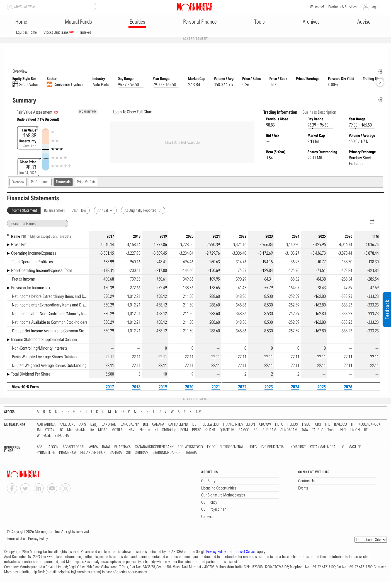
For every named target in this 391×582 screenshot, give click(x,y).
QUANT (210, 430)
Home (21, 21)
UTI (366, 430)
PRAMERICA (67, 453)
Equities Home (26, 32)
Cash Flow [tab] (79, 210)
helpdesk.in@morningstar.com (78, 572)
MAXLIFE (354, 447)
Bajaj (93, 425)
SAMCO (244, 430)
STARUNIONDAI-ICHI (167, 453)
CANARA (158, 425)
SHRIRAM (269, 430)
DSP (195, 425)
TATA (305, 430)
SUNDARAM (288, 430)
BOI (145, 425)
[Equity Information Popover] (380, 51)
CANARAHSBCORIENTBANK (154, 447)
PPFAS (196, 430)
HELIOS (292, 425)
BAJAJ (106, 447)
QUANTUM (227, 430)
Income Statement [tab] (24, 210)
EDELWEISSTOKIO (190, 447)
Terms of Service (244, 551)
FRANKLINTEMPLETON (239, 425)
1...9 (198, 412)
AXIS (82, 425)
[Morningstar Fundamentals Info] (381, 72)
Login (374, 6)
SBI (256, 430)
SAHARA (116, 453)
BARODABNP (129, 425)
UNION (355, 430)
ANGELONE (67, 425)
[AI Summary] (56, 113)
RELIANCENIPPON (93, 453)
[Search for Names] (37, 223)
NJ (156, 430)
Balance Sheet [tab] (54, 210)
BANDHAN (108, 425)
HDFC (279, 425)
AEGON (53, 447)
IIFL (327, 425)
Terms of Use (16, 538)
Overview (18, 182)
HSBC (306, 425)
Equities (137, 21)
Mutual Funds (78, 21)
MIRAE (102, 430)
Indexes (85, 32)
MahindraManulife (80, 430)
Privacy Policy (38, 538)
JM (39, 430)
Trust (330, 430)
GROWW (265, 425)
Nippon (145, 430)
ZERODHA (62, 436)
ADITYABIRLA (46, 425)
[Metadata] (381, 100)
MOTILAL (117, 430)
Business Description (319, 112)
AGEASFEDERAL (74, 447)
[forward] (380, 83)
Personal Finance (200, 21)
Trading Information (280, 112)
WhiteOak (44, 436)
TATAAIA (191, 453)
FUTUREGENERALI (232, 447)
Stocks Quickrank (58, 32)
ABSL (40, 447)
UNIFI (342, 430)
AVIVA (93, 447)
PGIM (184, 430)
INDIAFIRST (298, 447)
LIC (61, 430)
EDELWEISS (211, 425)
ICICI (317, 425)
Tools (259, 21)
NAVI (131, 430)
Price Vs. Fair (86, 182)
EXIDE (211, 447)
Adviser (364, 21)
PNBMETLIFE (46, 453)
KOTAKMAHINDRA (323, 447)
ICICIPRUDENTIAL (273, 447)
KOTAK (49, 430)
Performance (40, 182)
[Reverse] (372, 222)
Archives (311, 21)
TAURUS (317, 430)
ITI (352, 425)
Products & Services (342, 6)
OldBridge (169, 430)
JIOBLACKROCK (369, 425)
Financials (63, 182)
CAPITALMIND (178, 425)
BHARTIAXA (122, 447)
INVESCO (340, 425)
